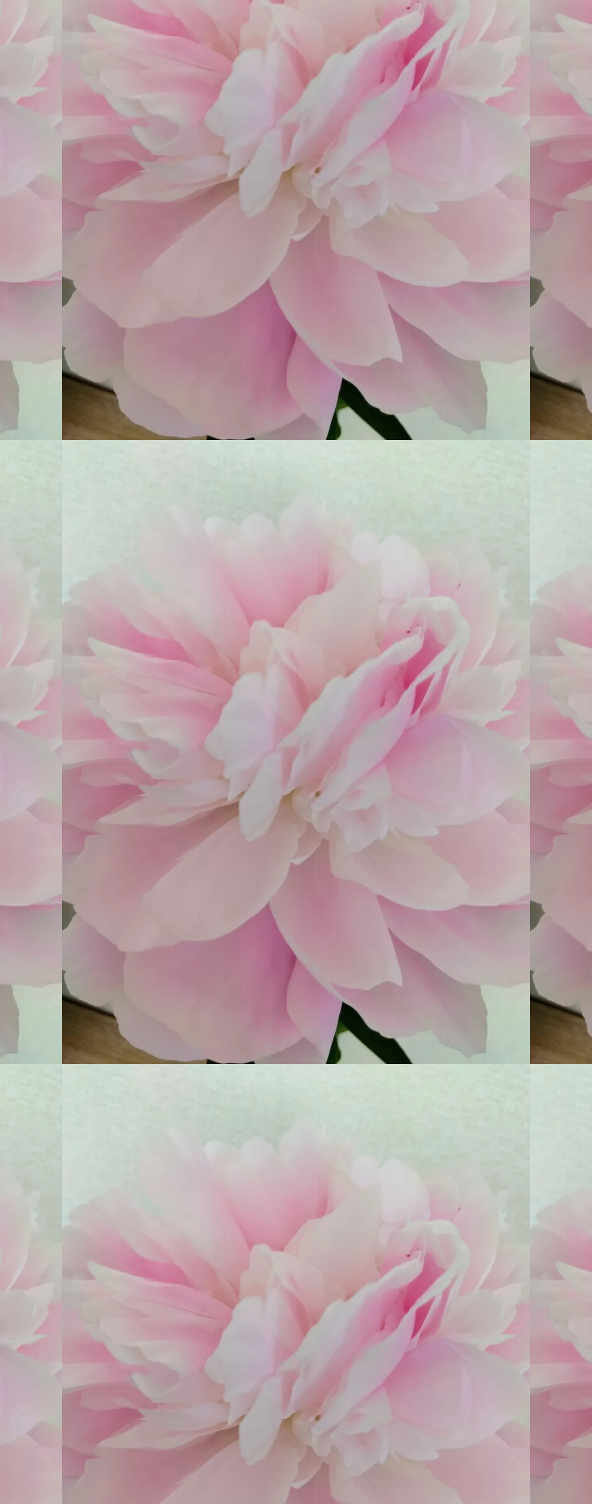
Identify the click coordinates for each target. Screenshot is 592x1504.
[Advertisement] (202, 1231)
